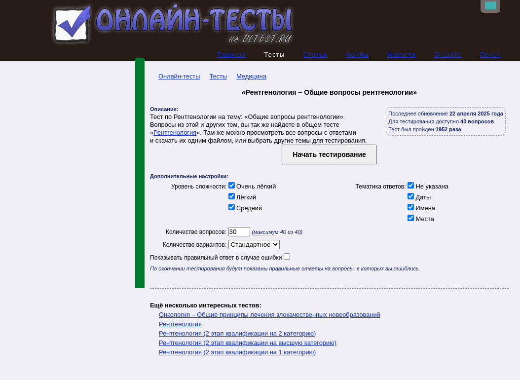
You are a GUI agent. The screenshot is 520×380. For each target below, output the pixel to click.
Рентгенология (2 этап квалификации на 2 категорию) (237, 333)
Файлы (357, 54)
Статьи (315, 54)
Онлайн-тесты (175, 76)
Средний (244, 208)
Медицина (251, 76)
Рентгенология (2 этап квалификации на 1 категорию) (237, 352)
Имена (420, 208)
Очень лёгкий (251, 186)
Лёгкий (241, 197)
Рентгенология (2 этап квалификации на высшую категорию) (247, 342)
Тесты (218, 76)
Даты (418, 197)
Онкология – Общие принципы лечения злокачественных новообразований (269, 314)
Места (420, 219)
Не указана (427, 186)
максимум (270, 232)
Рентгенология (174, 132)
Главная (232, 54)
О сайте (448, 54)
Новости (401, 54)
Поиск (490, 54)
